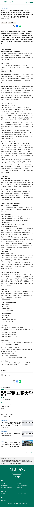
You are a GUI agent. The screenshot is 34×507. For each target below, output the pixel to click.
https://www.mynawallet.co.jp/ (17, 357)
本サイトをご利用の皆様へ (7, 487)
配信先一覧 (19, 487)
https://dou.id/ (6, 299)
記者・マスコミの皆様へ (22, 485)
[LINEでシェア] (20, 26)
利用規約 (19, 483)
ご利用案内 (3, 483)
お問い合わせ (4, 500)
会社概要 (3, 494)
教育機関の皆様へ (5, 485)
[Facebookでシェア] (17, 26)
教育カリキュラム (12, 22)
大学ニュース (4, 22)
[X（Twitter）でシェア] (14, 26)
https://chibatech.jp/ (6, 399)
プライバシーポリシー (22, 494)
